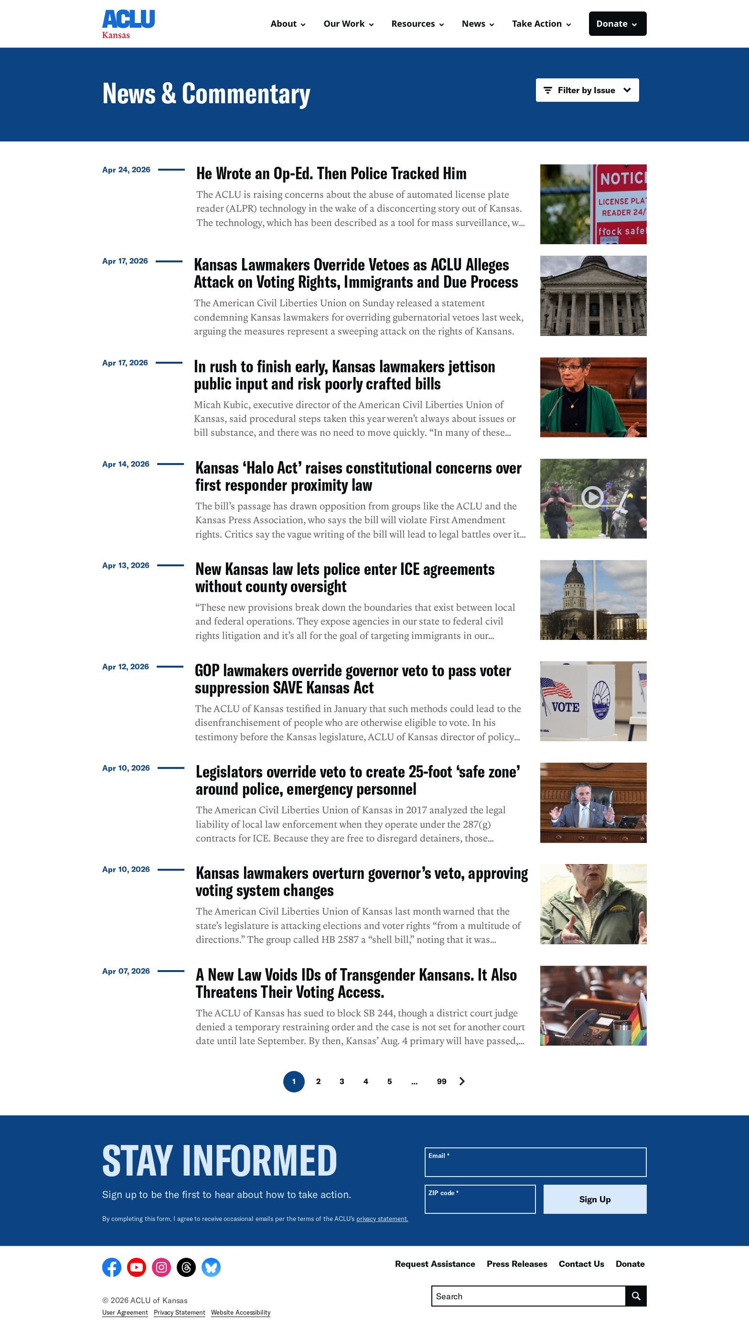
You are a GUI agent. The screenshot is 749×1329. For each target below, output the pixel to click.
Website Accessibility (240, 1312)
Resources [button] (413, 23)
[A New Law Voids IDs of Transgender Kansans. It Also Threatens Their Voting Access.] (374, 1011)
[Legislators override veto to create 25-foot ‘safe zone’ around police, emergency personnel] (374, 808)
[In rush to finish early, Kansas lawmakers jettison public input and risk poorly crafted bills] (374, 402)
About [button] (284, 23)
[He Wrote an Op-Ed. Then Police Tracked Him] (374, 204)
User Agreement (125, 1312)
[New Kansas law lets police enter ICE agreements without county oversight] (374, 605)
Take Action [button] (537, 23)
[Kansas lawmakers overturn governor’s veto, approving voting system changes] (374, 909)
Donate (630, 1263)
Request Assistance (435, 1263)
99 (442, 1081)
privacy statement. (382, 1218)
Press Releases (517, 1263)
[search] (636, 1296)
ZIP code (443, 1193)
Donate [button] (612, 23)
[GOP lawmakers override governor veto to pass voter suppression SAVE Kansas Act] (374, 706)
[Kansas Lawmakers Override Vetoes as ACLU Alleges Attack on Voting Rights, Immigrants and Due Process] (374, 301)
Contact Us (581, 1263)
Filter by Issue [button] (587, 90)
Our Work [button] (343, 23)
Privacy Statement (179, 1312)
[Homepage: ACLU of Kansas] (135, 24)
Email (438, 1155)
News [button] (473, 23)
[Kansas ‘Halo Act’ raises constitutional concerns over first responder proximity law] (374, 504)
